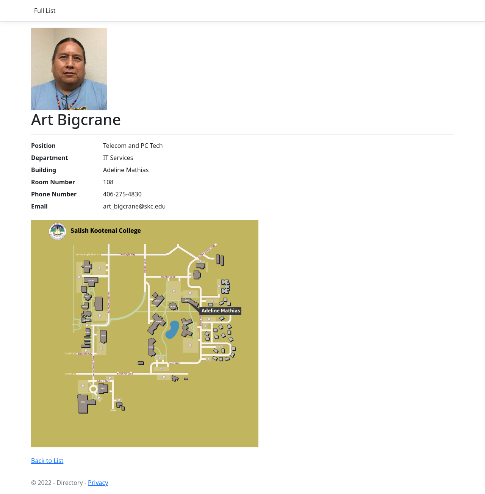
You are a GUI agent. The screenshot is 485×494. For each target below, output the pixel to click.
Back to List (47, 460)
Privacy (98, 482)
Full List (45, 10)
